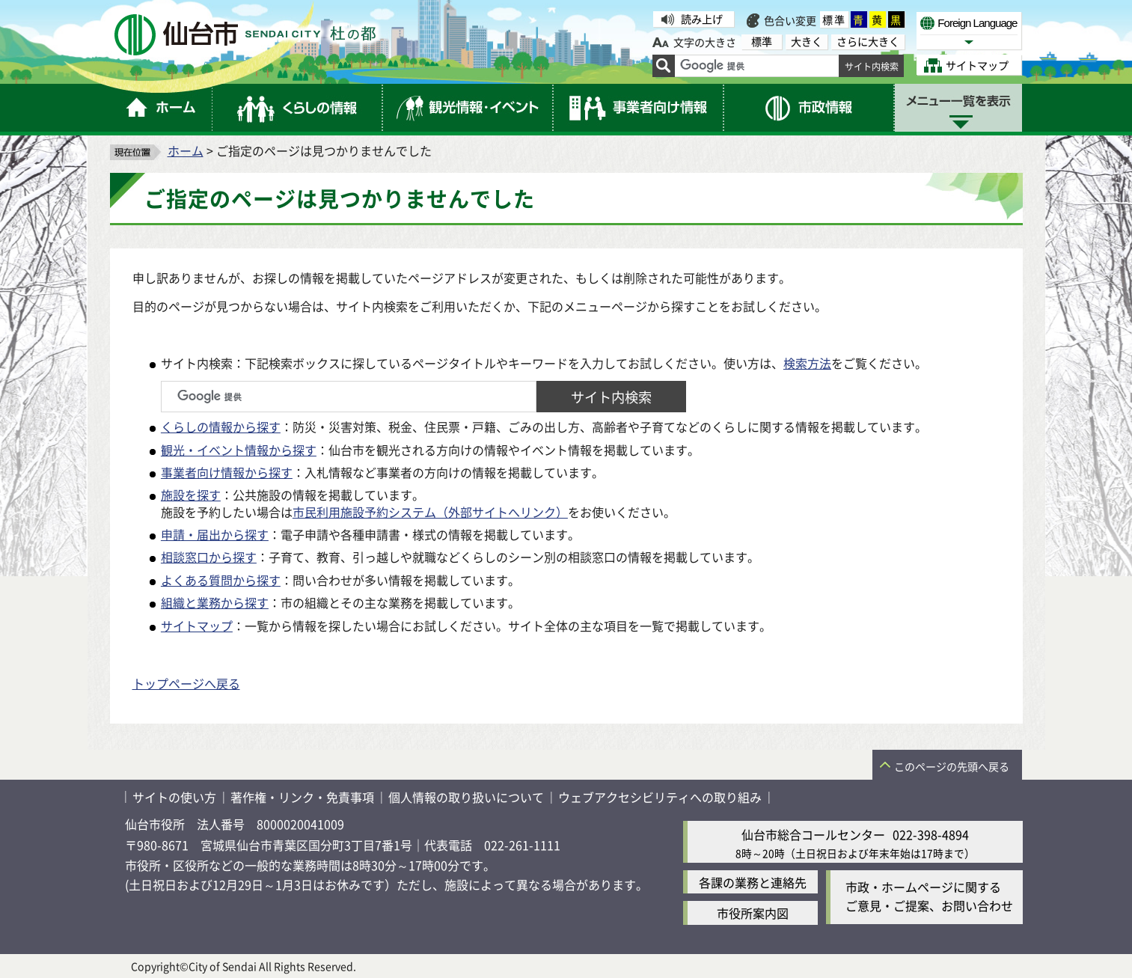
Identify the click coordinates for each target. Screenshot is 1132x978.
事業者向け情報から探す (227, 472)
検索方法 (807, 363)
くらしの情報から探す (221, 426)
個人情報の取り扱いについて (466, 797)
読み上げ (702, 18)
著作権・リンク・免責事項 (302, 797)
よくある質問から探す (221, 580)
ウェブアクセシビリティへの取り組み (660, 797)
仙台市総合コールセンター (813, 834)
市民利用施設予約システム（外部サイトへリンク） (430, 512)
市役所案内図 (753, 913)
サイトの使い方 (174, 797)
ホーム (186, 150)
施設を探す (191, 495)
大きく (806, 41)
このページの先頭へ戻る (951, 766)
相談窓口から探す (209, 557)
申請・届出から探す (215, 534)
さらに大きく (867, 41)
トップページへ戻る (186, 683)
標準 (834, 19)
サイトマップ (197, 626)
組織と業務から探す (215, 602)
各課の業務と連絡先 (753, 882)
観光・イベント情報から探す (238, 450)
